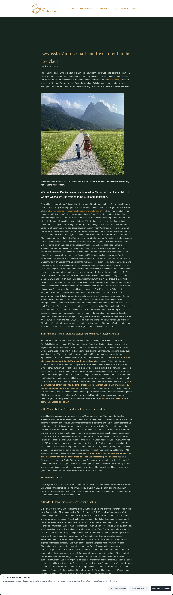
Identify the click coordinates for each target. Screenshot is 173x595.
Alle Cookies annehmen (161, 588)
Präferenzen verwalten (139, 588)
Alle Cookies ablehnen (117, 588)
